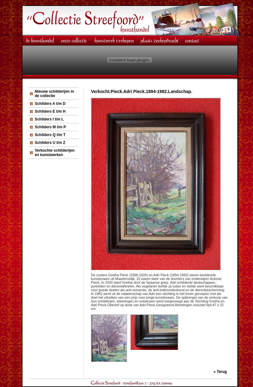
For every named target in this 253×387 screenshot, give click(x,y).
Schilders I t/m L (49, 119)
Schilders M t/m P (50, 127)
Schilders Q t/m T (50, 135)
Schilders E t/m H (50, 111)
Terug (222, 372)
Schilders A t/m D (50, 103)
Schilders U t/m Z (50, 142)
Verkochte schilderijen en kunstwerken (54, 152)
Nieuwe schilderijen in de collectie (54, 93)
